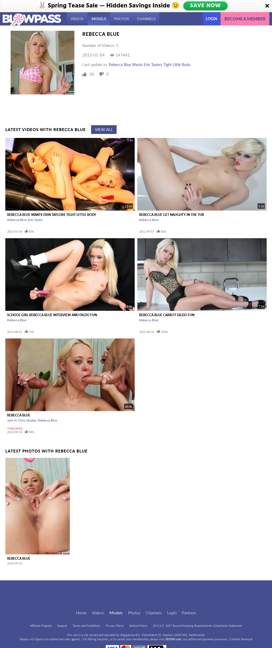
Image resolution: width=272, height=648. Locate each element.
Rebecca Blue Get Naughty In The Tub (171, 215)
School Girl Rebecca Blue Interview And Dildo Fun (52, 315)
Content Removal (241, 639)
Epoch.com (42, 639)
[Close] (267, 6)
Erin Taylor (35, 220)
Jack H (11, 420)
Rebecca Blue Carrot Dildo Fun (166, 315)
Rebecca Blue (16, 220)
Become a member (244, 18)
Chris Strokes (27, 420)
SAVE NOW (206, 5)
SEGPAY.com (173, 639)
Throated (15, 428)
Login (211, 18)
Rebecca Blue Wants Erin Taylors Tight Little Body (149, 64)
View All (104, 129)
